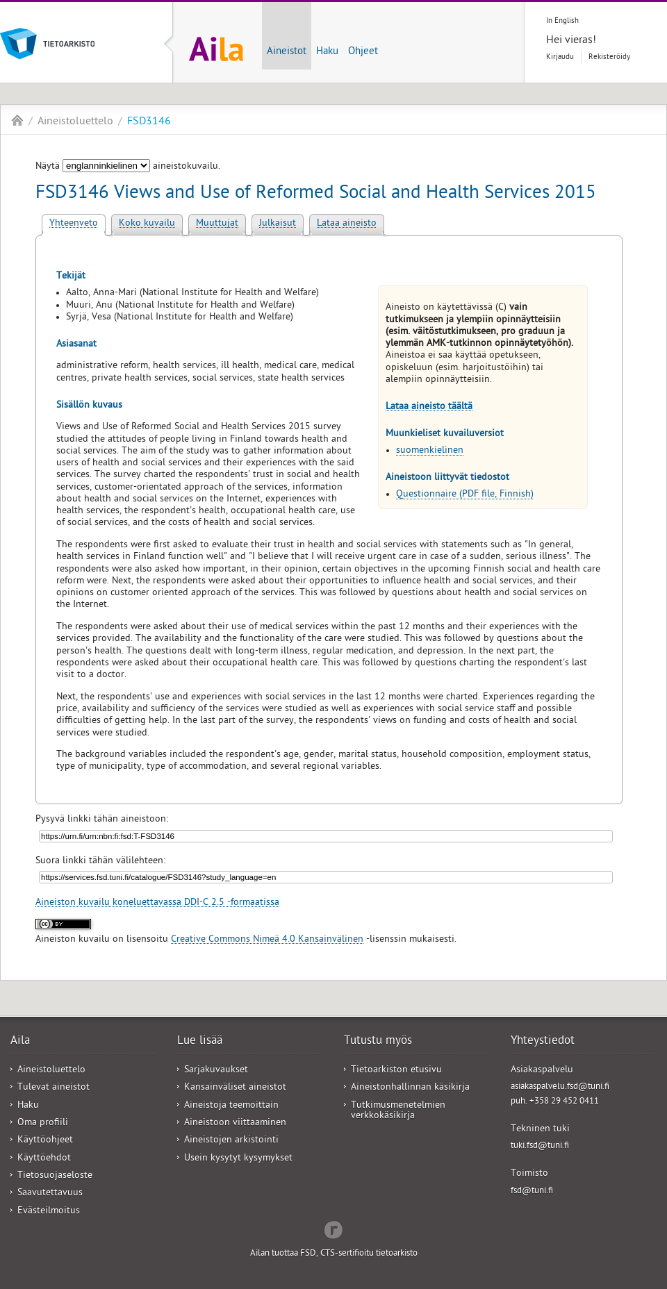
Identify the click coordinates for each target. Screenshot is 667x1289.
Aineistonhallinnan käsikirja (410, 1088)
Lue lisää (199, 1042)
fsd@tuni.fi (532, 1191)
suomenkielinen (429, 451)
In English (562, 21)
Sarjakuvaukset (216, 1070)
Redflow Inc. (333, 1228)
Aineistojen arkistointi (231, 1141)
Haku (327, 52)
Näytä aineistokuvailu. (127, 167)
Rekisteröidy (609, 57)
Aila (17, 120)
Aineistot (286, 52)
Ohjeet (363, 52)
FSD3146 (149, 122)
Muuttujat (217, 224)
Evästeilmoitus (48, 1211)
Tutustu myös (378, 1042)
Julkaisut (277, 224)
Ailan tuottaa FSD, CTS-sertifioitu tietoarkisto (334, 1254)
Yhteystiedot (543, 1042)
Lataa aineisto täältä (429, 407)
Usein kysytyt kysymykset (238, 1159)
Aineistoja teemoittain (231, 1106)
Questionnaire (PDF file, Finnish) (465, 495)
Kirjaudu (560, 57)
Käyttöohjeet (45, 1141)
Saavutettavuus (50, 1193)
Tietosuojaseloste (54, 1176)
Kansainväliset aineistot (235, 1088)
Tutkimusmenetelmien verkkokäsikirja (398, 1111)
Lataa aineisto (347, 224)
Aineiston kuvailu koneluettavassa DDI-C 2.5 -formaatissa (157, 903)
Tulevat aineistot (53, 1088)
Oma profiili (42, 1123)
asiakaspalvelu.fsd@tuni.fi (560, 1087)
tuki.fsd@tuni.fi (540, 1146)
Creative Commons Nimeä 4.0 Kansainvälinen (267, 940)
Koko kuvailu (147, 224)
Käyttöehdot (44, 1159)
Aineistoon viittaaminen (235, 1123)
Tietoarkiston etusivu (396, 1070)
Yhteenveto (73, 224)
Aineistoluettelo (75, 122)
